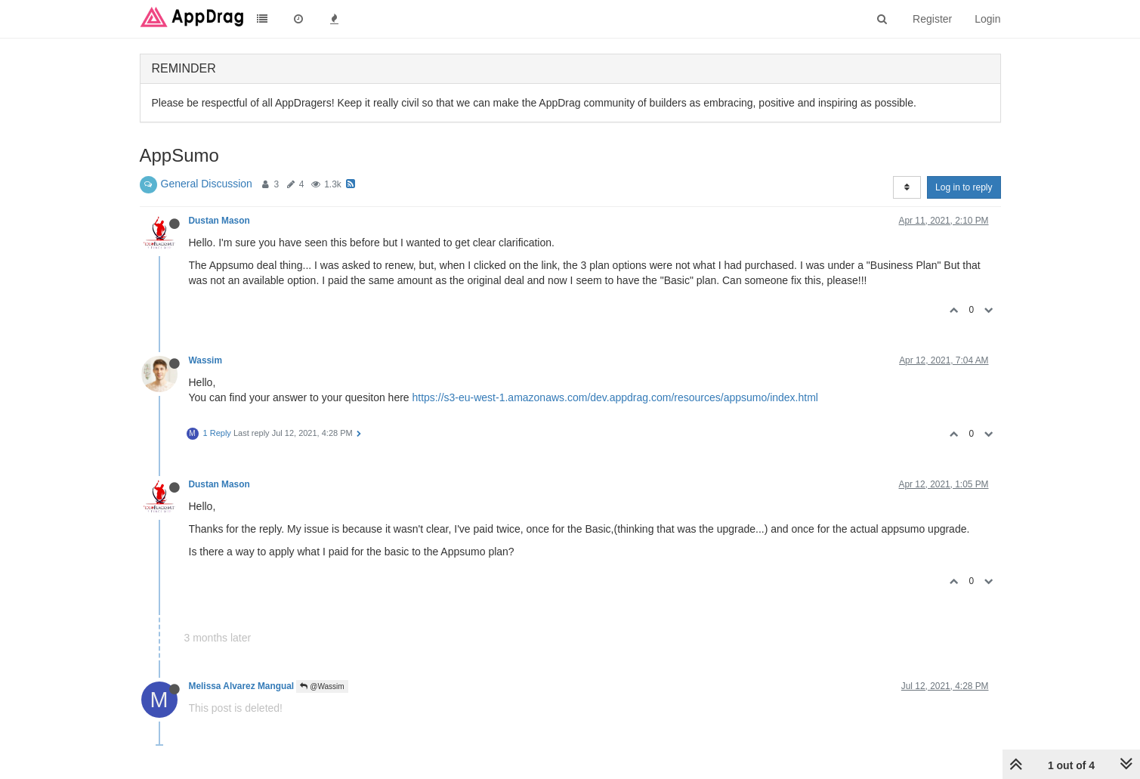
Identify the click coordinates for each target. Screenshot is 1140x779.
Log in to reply (963, 187)
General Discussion (206, 184)
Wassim (206, 360)
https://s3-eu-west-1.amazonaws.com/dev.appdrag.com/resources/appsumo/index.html (615, 397)
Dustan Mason (219, 220)
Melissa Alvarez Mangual (242, 686)
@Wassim (322, 686)
